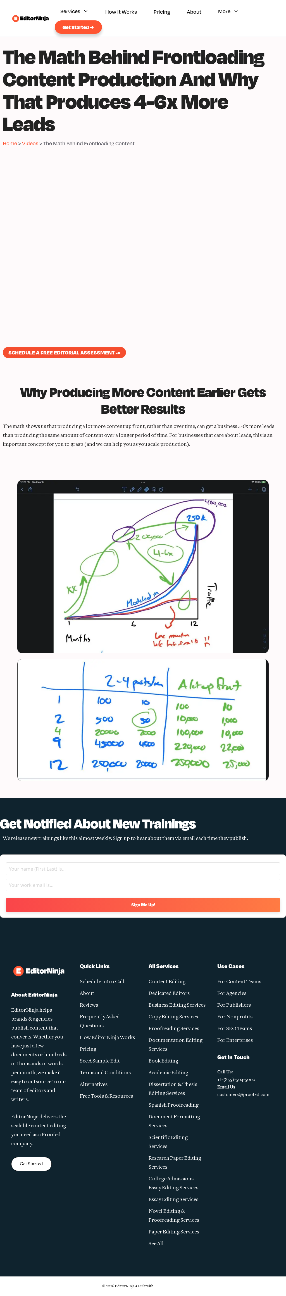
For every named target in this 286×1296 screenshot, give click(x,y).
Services (77, 12)
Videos (30, 143)
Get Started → (78, 27)
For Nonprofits (234, 1017)
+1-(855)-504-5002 (236, 1080)
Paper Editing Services (174, 1232)
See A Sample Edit (100, 1061)
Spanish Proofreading (174, 1105)
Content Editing (167, 982)
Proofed (51, 1135)
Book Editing (163, 1061)
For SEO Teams (234, 1028)
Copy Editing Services (173, 1017)
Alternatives (94, 1084)
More (231, 12)
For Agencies (231, 993)
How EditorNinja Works (107, 1037)
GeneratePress (169, 1286)
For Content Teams (239, 982)
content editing (48, 1126)
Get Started (31, 1164)
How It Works (121, 11)
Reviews (89, 1005)
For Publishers (234, 1005)
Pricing (162, 11)
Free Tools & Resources (106, 1096)
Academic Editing (168, 1073)
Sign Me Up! (143, 905)
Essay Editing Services (173, 1199)
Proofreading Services (174, 1028)
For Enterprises (235, 1040)
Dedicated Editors (169, 993)
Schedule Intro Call (102, 982)
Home (10, 143)
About (194, 11)
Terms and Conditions (105, 1073)
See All (156, 1244)
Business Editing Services (177, 1005)
